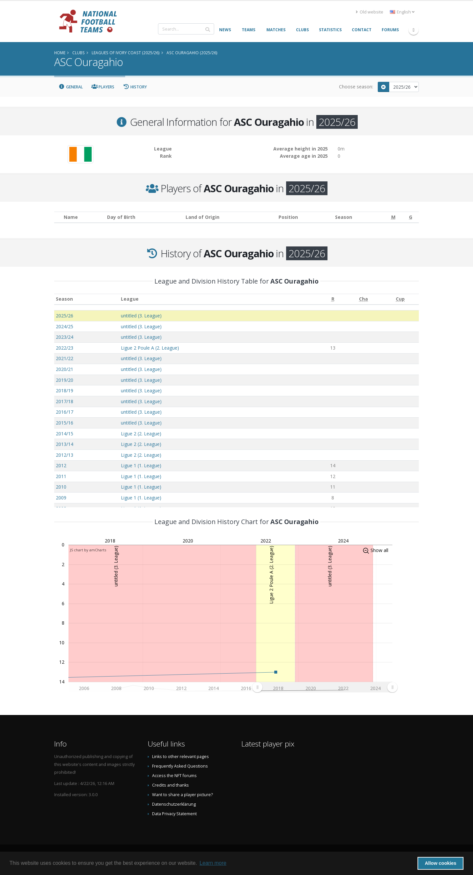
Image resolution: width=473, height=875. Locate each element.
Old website (369, 12)
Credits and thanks (170, 785)
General (70, 87)
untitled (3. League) (141, 315)
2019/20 (64, 380)
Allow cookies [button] (440, 863)
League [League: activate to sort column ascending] (130, 299)
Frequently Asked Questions (180, 766)
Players (103, 87)
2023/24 (64, 337)
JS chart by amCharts (88, 549)
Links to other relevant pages (180, 756)
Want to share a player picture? (182, 794)
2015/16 (64, 423)
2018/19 (64, 390)
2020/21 (64, 369)
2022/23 (64, 348)
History (135, 87)
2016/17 (64, 412)
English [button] (402, 12)
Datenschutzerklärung (174, 804)
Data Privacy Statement (174, 814)
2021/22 (64, 358)
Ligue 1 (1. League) (141, 465)
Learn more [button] (212, 863)
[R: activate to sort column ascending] (332, 299)
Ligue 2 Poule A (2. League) (150, 348)
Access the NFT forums (174, 775)
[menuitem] (324, 687)
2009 (61, 498)
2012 (61, 465)
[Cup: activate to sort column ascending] (400, 299)
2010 (61, 487)
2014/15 (64, 433)
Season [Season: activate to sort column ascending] (64, 299)
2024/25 (64, 326)
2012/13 (64, 455)
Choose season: (356, 86)
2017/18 (64, 401)
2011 (61, 476)
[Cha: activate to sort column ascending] (363, 299)
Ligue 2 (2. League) (141, 433)
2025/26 (64, 315)
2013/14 (64, 444)
